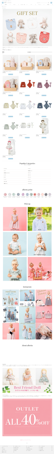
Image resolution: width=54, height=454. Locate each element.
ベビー (5, 170)
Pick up (27, 204)
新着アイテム (5, 183)
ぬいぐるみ (5, 181)
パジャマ (29, 179)
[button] (3, 2)
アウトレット (30, 183)
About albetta (27, 345)
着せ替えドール (30, 170)
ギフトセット (30, 181)
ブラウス (29, 168)
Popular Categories (27, 163)
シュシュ (5, 179)
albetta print (27, 190)
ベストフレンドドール (35, 47)
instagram (27, 287)
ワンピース (5, 168)
